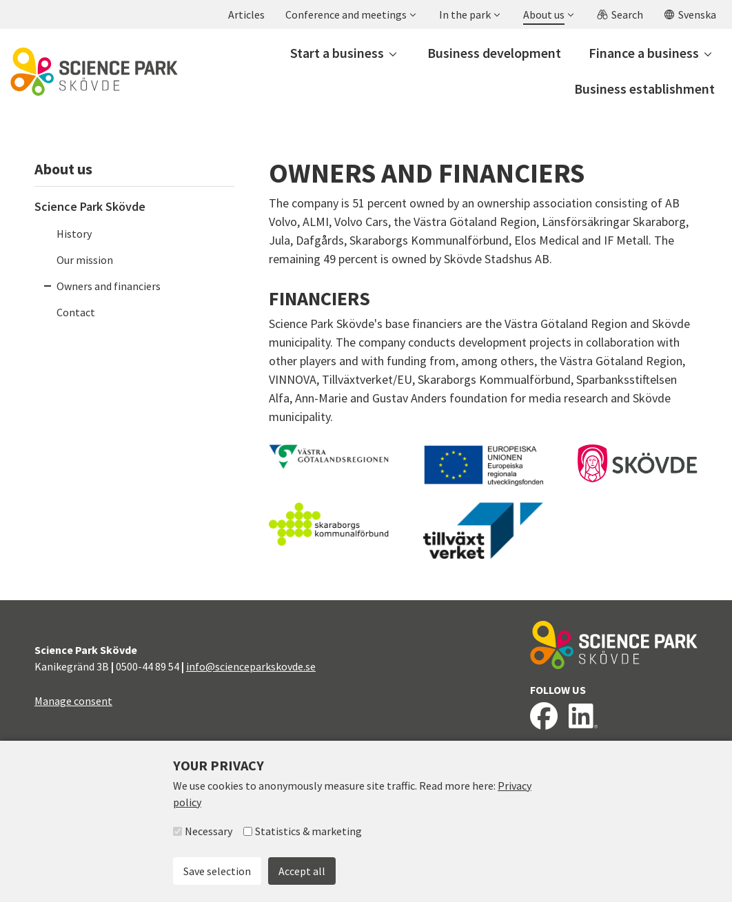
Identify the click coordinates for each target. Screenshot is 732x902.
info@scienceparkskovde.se (251, 666)
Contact (76, 312)
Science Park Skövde (89, 206)
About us (63, 168)
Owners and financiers (109, 286)
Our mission (85, 260)
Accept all (301, 871)
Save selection (217, 871)
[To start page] (94, 72)
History (74, 233)
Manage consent (73, 701)
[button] (350, 14)
